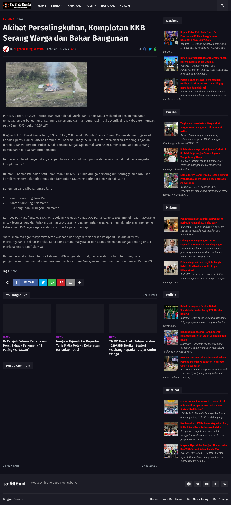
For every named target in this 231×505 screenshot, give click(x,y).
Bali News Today (197, 499)
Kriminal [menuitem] (74, 5)
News (19, 18)
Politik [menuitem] (91, 5)
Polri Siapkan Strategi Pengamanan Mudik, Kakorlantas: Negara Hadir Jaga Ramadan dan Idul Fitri (202, 83)
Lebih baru (12, 466)
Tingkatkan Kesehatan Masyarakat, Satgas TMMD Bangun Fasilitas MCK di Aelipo (201, 127)
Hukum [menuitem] (125, 5)
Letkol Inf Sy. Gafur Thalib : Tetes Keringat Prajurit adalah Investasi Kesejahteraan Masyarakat (204, 179)
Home (154, 499)
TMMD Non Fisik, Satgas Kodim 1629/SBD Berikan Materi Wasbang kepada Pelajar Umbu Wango (132, 347)
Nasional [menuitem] (108, 5)
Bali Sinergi (220, 499)
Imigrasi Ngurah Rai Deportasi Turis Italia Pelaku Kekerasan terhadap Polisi (78, 345)
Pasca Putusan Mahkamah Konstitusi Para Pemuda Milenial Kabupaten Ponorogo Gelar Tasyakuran (204, 361)
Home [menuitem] (42, 5)
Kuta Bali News (172, 499)
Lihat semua (150, 294)
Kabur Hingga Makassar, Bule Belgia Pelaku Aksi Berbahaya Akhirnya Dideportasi (200, 266)
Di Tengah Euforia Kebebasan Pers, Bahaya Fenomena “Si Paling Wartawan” (25, 345)
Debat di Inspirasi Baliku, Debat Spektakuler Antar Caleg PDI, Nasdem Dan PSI (201, 310)
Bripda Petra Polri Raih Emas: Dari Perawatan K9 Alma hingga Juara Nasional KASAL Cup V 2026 (199, 36)
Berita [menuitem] (55, 5)
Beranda (8, 18)
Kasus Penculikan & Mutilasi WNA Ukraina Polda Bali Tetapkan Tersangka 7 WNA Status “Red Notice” (204, 405)
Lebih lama (148, 466)
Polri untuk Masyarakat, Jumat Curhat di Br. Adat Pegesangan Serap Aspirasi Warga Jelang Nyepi (203, 153)
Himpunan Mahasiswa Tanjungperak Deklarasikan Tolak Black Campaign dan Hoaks (203, 336)
